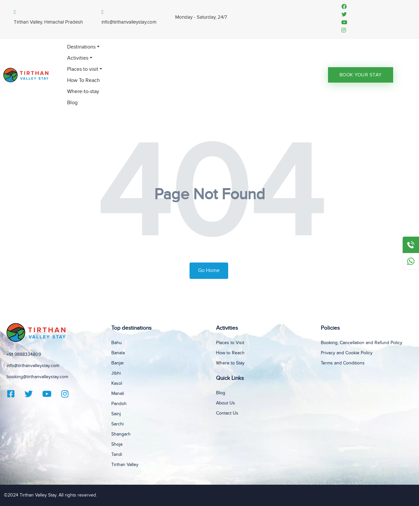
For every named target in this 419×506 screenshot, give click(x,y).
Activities (77, 58)
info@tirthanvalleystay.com (33, 365)
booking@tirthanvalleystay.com (37, 377)
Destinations (81, 47)
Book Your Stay (360, 75)
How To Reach (83, 80)
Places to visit (82, 69)
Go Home (209, 270)
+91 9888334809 (24, 354)
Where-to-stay (83, 91)
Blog (72, 103)
